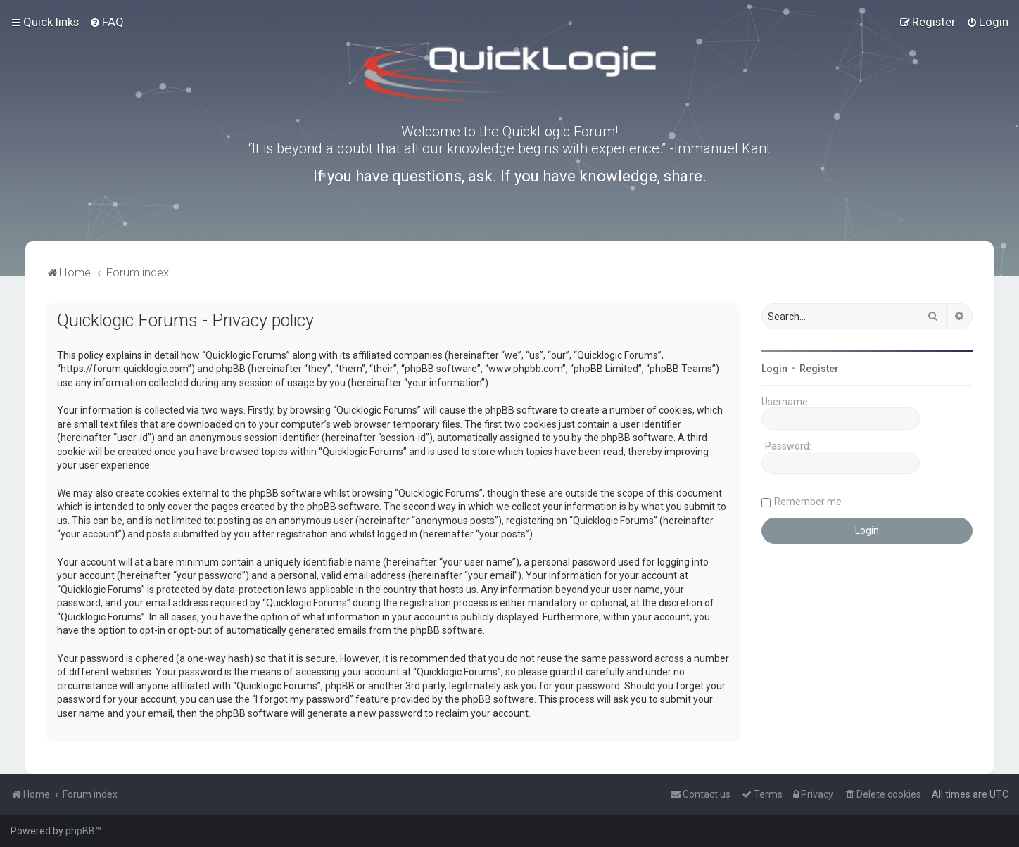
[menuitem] (106, 22)
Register (819, 368)
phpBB (80, 830)
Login (774, 368)
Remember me (808, 501)
